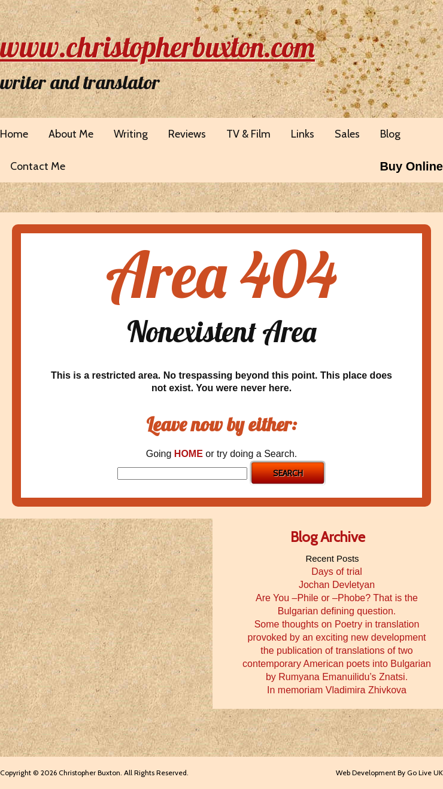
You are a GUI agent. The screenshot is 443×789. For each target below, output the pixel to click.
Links (302, 134)
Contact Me (37, 166)
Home (14, 134)
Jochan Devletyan (337, 585)
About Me (70, 134)
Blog (390, 134)
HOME (188, 454)
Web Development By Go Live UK (389, 772)
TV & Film (248, 134)
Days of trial (336, 571)
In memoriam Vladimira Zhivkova (336, 690)
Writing (131, 134)
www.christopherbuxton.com (157, 47)
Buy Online (411, 166)
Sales (347, 134)
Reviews (187, 134)
